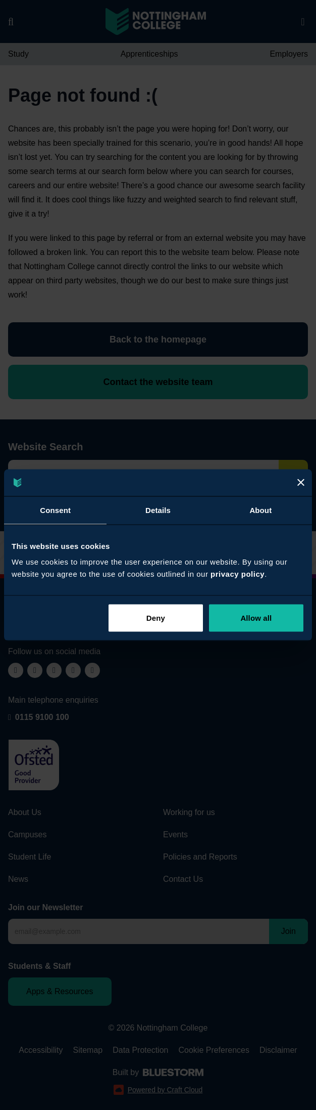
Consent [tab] (55, 509)
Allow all (256, 618)
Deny (155, 618)
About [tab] (260, 509)
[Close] (300, 482)
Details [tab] (158, 509)
